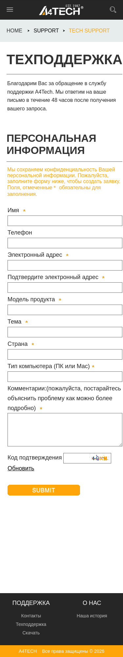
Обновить (21, 468)
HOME (14, 30)
